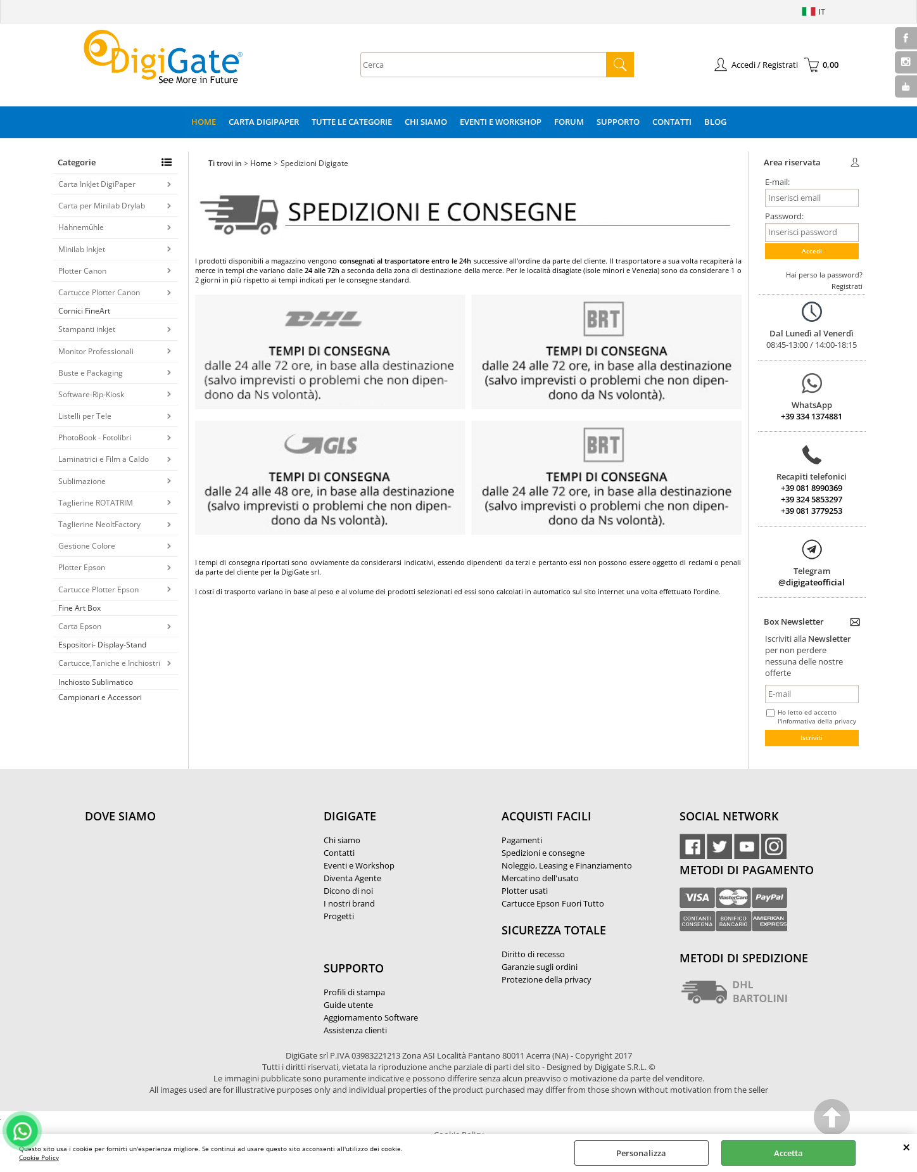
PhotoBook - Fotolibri (94, 437)
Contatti (672, 121)
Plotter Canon (82, 270)
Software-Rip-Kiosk (91, 394)
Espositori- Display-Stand (102, 644)
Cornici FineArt (84, 310)
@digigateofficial (811, 582)
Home (203, 121)
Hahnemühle (81, 227)
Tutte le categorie (352, 121)
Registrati (847, 286)
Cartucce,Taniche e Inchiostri (109, 663)
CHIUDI (906, 1146)
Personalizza (641, 1153)
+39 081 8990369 (811, 488)
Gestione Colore (86, 545)
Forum (569, 121)
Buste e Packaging (90, 372)
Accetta (788, 1153)
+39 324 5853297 (811, 499)
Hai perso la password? (824, 274)
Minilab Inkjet (81, 249)
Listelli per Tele (84, 416)
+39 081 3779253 (811, 510)
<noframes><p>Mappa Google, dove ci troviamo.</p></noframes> (180, 900)
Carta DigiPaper (264, 121)
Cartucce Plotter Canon (99, 292)
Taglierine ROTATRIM (95, 502)
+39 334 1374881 (811, 416)
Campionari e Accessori (100, 697)
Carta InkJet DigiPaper (97, 184)
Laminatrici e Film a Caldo (103, 459)
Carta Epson (79, 626)
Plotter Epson (81, 567)
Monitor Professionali (96, 351)
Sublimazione (82, 481)
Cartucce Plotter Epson (98, 589)
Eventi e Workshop (500, 121)
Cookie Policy (39, 1157)
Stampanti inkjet (86, 329)
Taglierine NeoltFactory (99, 524)
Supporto (618, 121)
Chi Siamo (426, 121)
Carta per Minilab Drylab (101, 205)
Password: (784, 216)
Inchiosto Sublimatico (95, 682)
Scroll (832, 1119)
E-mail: (777, 182)
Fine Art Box (79, 607)
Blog (715, 121)
